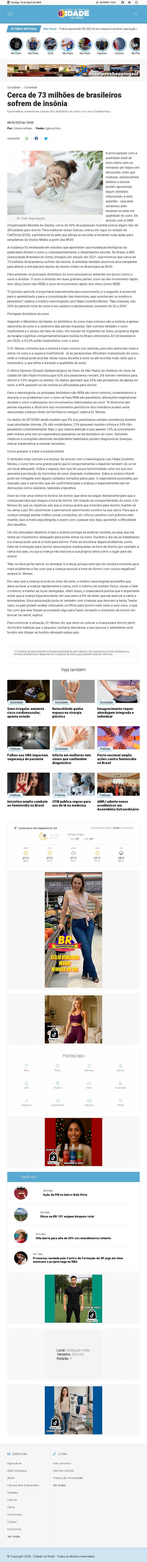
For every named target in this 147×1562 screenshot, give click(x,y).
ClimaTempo (126, 828)
